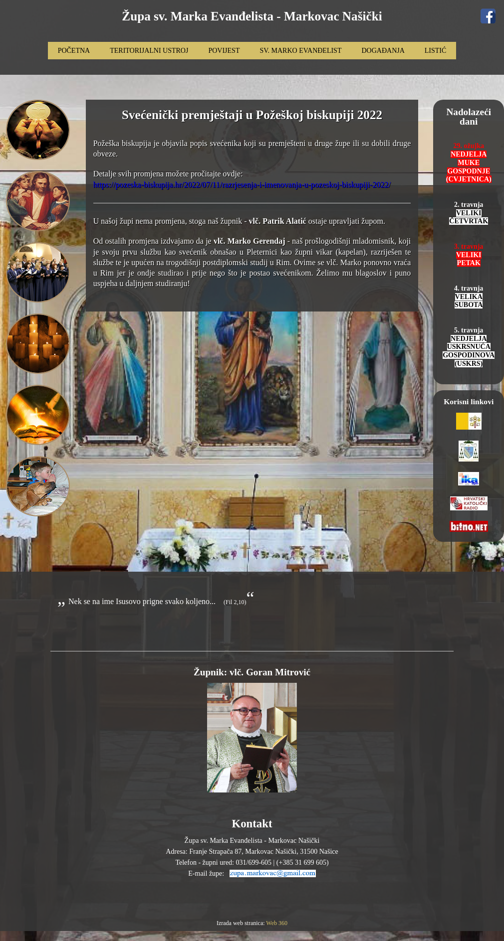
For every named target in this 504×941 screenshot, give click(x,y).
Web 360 (276, 923)
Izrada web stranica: (241, 923)
